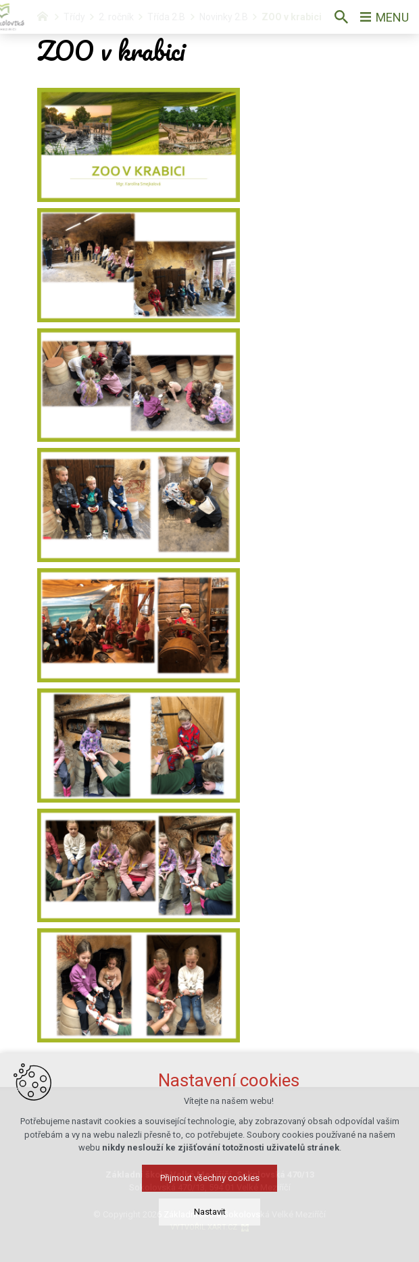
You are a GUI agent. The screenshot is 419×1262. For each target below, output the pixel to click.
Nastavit (210, 1244)
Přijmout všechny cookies (210, 1210)
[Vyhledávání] (341, 17)
